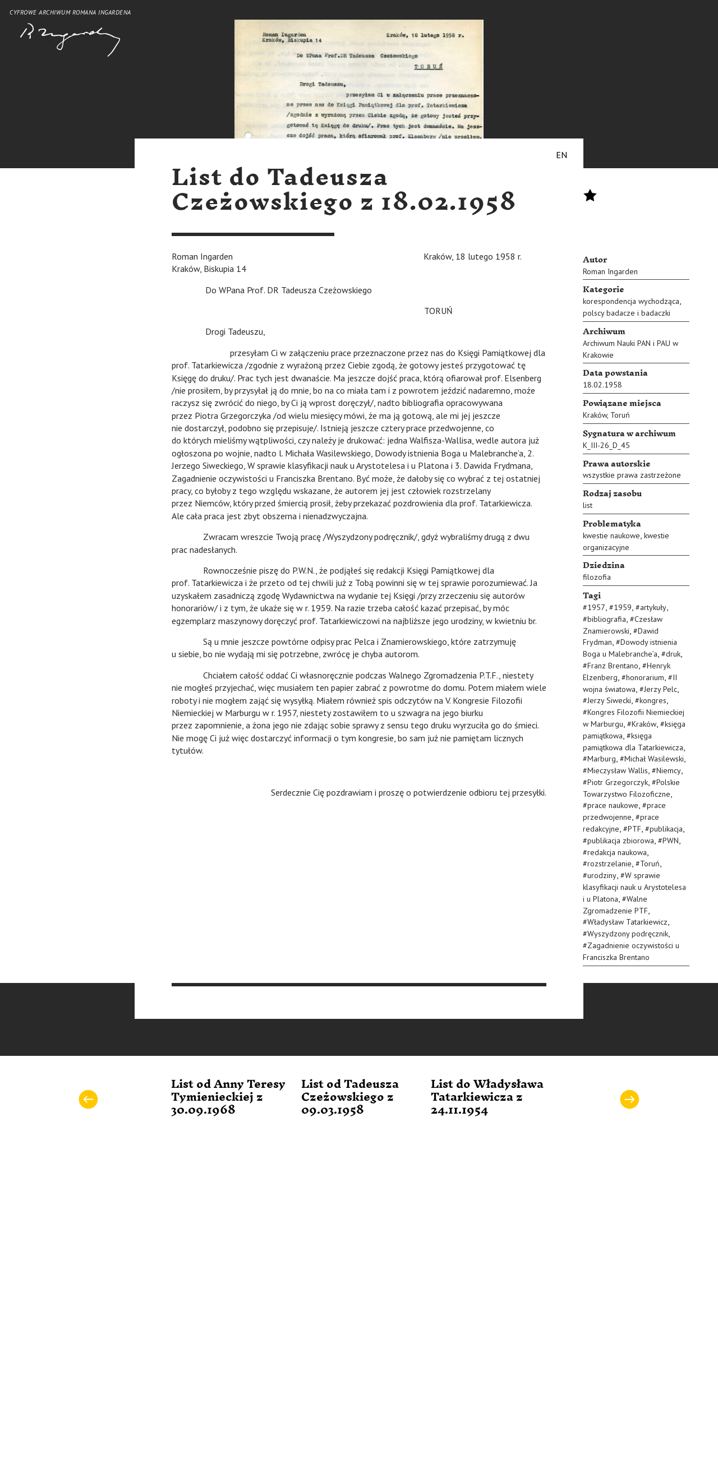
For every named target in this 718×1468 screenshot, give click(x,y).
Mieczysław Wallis (617, 770)
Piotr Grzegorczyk (617, 782)
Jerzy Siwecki (609, 700)
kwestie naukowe (611, 535)
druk (673, 654)
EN (561, 154)
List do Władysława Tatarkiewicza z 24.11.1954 (487, 1097)
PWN (670, 840)
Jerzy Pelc (660, 689)
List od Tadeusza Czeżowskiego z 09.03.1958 (350, 1097)
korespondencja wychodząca (631, 301)
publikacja (666, 829)
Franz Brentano (612, 666)
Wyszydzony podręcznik (627, 934)
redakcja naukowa (617, 852)
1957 (596, 607)
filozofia (597, 577)
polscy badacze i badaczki (626, 313)
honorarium (645, 677)
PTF (634, 829)
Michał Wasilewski (654, 759)
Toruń (620, 415)
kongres (652, 700)
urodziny (601, 875)
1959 (623, 607)
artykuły (653, 607)
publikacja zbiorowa (620, 840)
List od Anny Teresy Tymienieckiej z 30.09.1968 (228, 1097)
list (587, 505)
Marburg (601, 759)
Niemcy (668, 770)
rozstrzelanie (609, 863)
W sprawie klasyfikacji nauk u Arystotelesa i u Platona (634, 887)
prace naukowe (612, 805)
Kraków (595, 415)
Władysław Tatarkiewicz (627, 922)
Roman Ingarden (610, 271)
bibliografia (606, 619)
